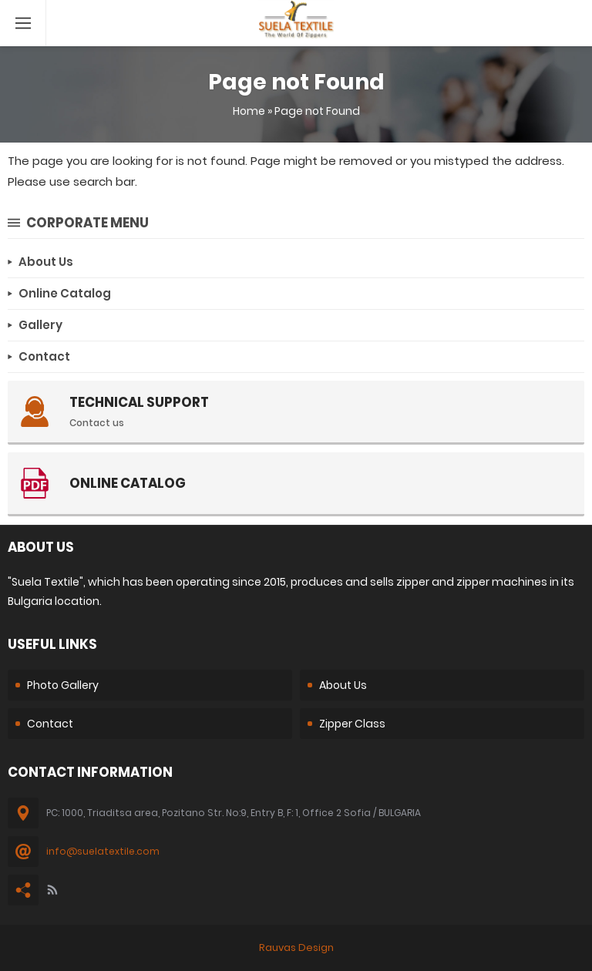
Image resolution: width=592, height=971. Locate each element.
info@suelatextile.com (103, 851)
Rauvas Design (296, 947)
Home (249, 111)
